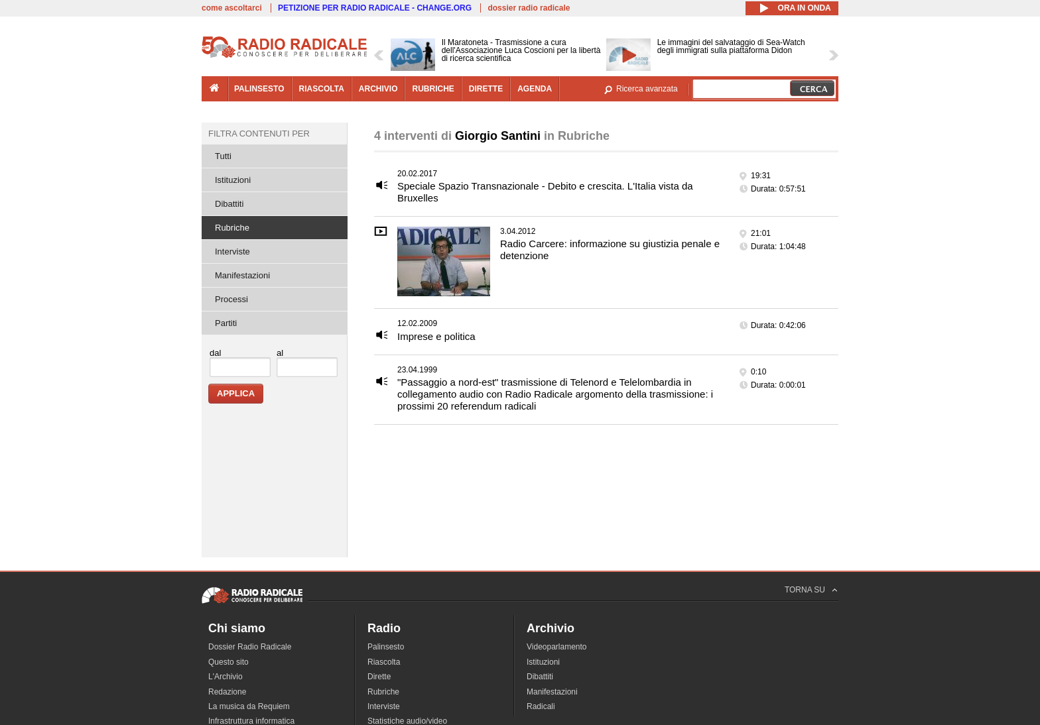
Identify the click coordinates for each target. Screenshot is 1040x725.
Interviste (232, 251)
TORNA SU (805, 589)
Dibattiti (229, 204)
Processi (231, 299)
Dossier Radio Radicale (249, 646)
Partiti (226, 323)
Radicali (541, 706)
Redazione (227, 692)
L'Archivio (225, 676)
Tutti (223, 156)
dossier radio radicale (528, 8)
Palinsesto (385, 646)
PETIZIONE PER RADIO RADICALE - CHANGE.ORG (375, 8)
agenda (534, 88)
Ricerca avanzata (647, 88)
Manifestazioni (242, 275)
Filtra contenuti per (259, 134)
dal (215, 353)
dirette (486, 88)
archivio (378, 88)
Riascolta (383, 662)
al (280, 353)
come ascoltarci (232, 8)
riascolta (321, 88)
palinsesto (259, 88)
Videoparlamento (557, 646)
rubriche (433, 88)
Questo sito (228, 662)
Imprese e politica (436, 336)
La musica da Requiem (249, 706)
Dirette (379, 676)
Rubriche (232, 228)
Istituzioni (233, 180)
